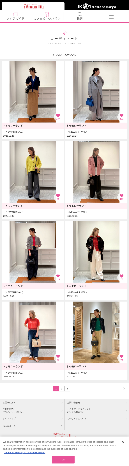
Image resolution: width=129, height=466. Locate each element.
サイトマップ (9, 418)
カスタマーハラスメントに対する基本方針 (79, 411)
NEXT (122, 388)
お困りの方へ (9, 402)
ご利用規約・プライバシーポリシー (13, 411)
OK (63, 459)
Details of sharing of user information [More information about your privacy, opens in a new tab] (24, 452)
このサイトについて (77, 418)
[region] (64, 451)
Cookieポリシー (10, 426)
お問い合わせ (73, 402)
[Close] (123, 442)
